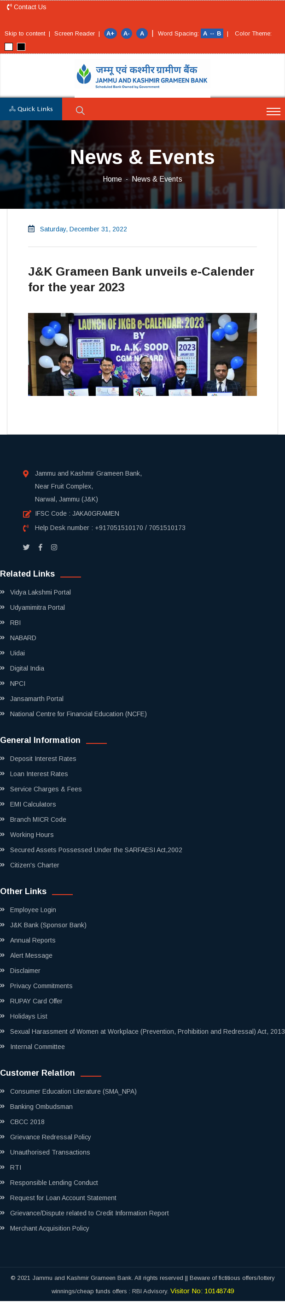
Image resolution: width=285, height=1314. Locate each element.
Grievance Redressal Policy (50, 1137)
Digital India (27, 668)
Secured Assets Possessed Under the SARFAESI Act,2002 (96, 850)
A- (126, 33)
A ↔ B (213, 33)
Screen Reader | (77, 33)
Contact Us (27, 7)
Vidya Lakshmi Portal (40, 592)
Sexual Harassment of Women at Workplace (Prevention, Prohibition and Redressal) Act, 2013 (147, 1031)
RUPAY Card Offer (36, 1001)
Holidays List (28, 1016)
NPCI (17, 683)
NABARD (23, 638)
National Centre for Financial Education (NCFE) (78, 714)
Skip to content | (27, 33)
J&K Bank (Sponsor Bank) (48, 925)
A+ (110, 33)
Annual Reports (33, 940)
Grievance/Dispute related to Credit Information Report (89, 1213)
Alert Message (31, 955)
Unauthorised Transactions (50, 1152)
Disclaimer (25, 970)
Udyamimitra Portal (37, 607)
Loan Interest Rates (39, 774)
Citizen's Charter (34, 865)
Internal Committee (37, 1046)
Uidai (17, 653)
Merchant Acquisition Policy (49, 1228)
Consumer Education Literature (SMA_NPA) (73, 1091)
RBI (15, 622)
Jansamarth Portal (37, 698)
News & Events (157, 179)
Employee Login (33, 909)
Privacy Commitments (41, 986)
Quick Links (31, 109)
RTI (15, 1167)
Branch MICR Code (38, 819)
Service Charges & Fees (46, 789)
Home (112, 179)
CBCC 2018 (27, 1121)
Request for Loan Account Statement (63, 1198)
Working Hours (32, 834)
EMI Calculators (33, 804)
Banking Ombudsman (41, 1106)
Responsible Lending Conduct (54, 1182)
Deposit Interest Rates (43, 758)
